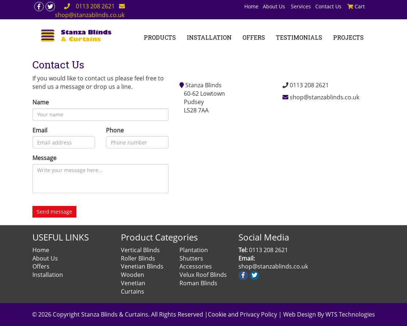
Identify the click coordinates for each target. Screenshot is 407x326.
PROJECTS (348, 37)
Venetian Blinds (142, 266)
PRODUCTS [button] (160, 37)
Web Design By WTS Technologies (329, 314)
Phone (115, 130)
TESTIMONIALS (299, 37)
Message (44, 158)
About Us (275, 6)
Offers (41, 266)
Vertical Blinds (140, 250)
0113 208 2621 (95, 6)
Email (39, 130)
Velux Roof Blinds (203, 275)
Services (301, 6)
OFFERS (253, 37)
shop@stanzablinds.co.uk (324, 97)
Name (40, 102)
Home (251, 6)
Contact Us (328, 6)
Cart (356, 6)
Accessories (195, 266)
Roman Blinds (198, 283)
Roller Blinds (138, 258)
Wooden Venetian (133, 279)
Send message (54, 211)
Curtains (132, 291)
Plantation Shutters (193, 254)
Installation (47, 275)
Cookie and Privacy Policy (243, 314)
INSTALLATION (209, 37)
